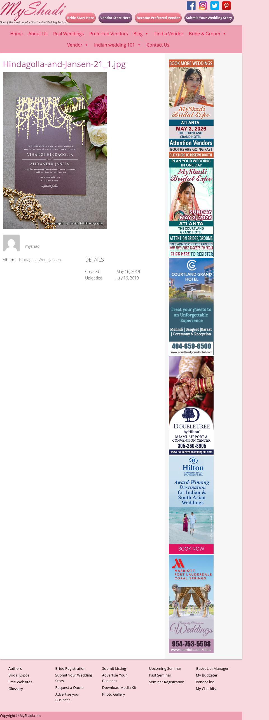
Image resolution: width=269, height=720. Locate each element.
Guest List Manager (212, 668)
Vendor (77, 45)
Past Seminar (160, 675)
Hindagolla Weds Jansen (40, 259)
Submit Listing (114, 668)
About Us (38, 34)
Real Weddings (68, 34)
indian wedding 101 (117, 45)
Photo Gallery (113, 694)
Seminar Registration (166, 681)
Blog (141, 33)
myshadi (33, 246)
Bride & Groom (207, 33)
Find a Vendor (168, 34)
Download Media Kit (119, 687)
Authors (15, 668)
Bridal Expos (18, 675)
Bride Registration (70, 668)
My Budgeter (207, 675)
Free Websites (20, 681)
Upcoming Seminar (165, 668)
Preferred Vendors (108, 34)
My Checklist (206, 688)
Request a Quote (69, 687)
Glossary (15, 688)
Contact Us (158, 45)
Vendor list (205, 681)
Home (16, 34)
